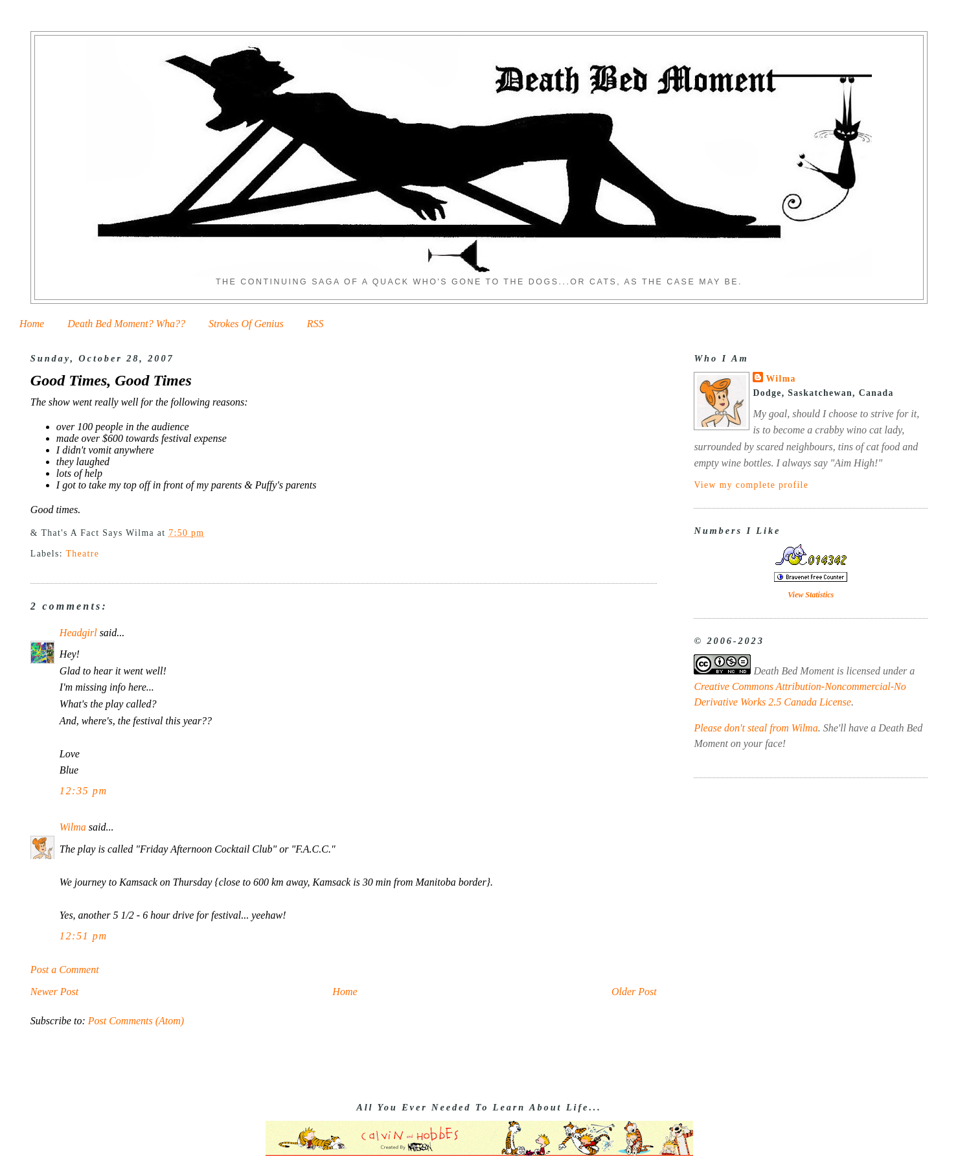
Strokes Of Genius (246, 323)
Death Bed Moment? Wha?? (126, 323)
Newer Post (54, 991)
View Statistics (811, 594)
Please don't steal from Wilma (755, 727)
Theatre (83, 553)
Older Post (634, 991)
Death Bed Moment (793, 670)
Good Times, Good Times (111, 380)
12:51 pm (84, 935)
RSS (315, 323)
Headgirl (78, 632)
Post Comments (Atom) (136, 1020)
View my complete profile (751, 485)
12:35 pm (84, 790)
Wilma (73, 827)
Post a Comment (64, 969)
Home (31, 323)
